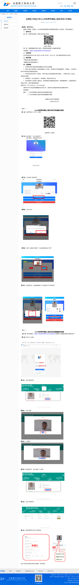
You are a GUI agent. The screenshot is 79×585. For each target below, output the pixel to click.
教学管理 (44, 10)
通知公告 (16, 13)
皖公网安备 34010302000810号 (73, 580)
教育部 (10, 571)
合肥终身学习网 (50, 571)
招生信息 (34, 10)
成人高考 (70, 10)
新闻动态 (6, 24)
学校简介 (16, 10)
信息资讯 (25, 10)
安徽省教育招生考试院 (29, 571)
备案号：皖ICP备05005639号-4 (73, 578)
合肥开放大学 (40, 571)
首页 (8, 10)
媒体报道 (6, 27)
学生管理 (53, 10)
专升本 (61, 10)
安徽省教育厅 (18, 571)
